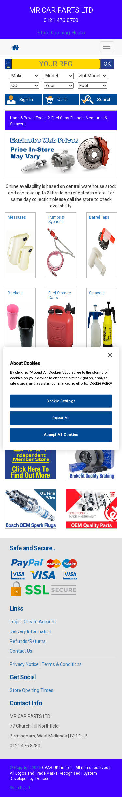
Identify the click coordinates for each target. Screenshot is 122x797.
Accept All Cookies (61, 434)
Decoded (43, 779)
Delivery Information (30, 631)
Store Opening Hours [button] (61, 33)
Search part (20, 787)
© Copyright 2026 (26, 767)
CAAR (47, 767)
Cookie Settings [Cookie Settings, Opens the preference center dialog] (61, 401)
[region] (61, 398)
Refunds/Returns (28, 641)
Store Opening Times (31, 690)
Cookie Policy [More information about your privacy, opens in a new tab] (100, 383)
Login (15, 621)
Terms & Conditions (62, 664)
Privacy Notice (24, 664)
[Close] (110, 355)
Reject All (61, 418)
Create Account (40, 621)
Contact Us (21, 651)
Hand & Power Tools (28, 118)
